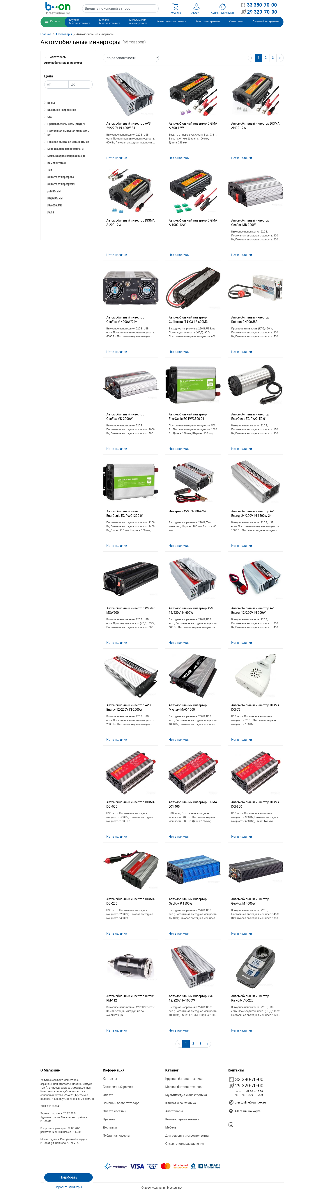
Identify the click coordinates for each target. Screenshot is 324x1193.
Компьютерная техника (182, 1119)
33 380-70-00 (246, 1079)
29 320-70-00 (246, 1085)
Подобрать (68, 1177)
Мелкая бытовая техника (183, 1087)
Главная (46, 34)
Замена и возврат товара (121, 1103)
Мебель (171, 1127)
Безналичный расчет (118, 1087)
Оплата (108, 1095)
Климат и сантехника (180, 1103)
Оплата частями (114, 1111)
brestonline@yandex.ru (250, 1102)
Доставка (110, 1127)
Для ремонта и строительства (187, 1135)
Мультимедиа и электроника (186, 1095)
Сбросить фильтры (68, 1187)
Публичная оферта (116, 1135)
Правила (109, 1119)
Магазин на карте (247, 1111)
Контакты (110, 1078)
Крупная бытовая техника (184, 1078)
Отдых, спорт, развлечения (184, 1143)
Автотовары (64, 34)
